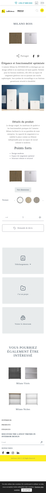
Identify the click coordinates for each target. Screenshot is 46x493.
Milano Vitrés (23, 383)
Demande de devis (25, 228)
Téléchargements (22, 264)
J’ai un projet (23, 294)
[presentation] (3, 99)
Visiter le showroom (23, 324)
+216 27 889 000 (25, 3)
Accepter (26, 490)
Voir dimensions (23, 190)
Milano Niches (23, 409)
